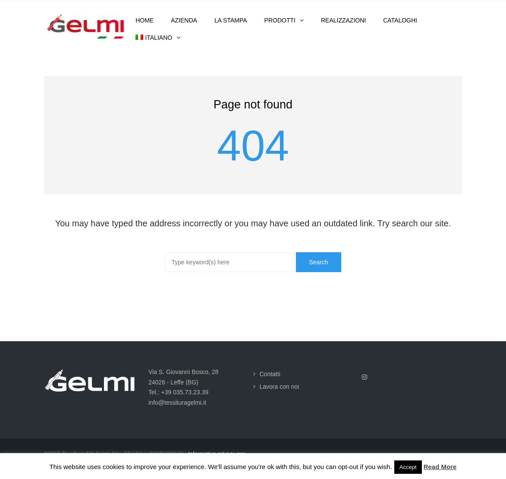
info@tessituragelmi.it (177, 402)
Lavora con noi (279, 386)
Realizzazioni (343, 20)
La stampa (230, 20)
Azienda (184, 20)
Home (144, 20)
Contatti (270, 374)
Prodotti (279, 20)
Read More (440, 466)
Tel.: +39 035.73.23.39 (178, 392)
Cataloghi (400, 20)
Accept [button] (408, 467)
